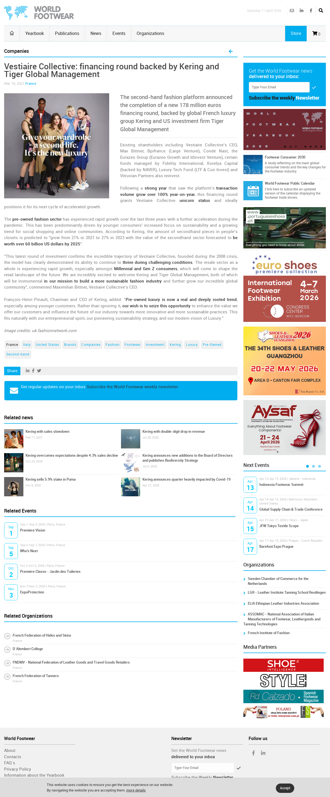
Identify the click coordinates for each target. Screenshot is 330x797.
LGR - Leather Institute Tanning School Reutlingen (287, 592)
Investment (155, 345)
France (30, 83)
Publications (67, 33)
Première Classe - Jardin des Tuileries (50, 571)
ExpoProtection (32, 592)
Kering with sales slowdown (47, 431)
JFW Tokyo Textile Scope (279, 526)
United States (47, 345)
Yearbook (34, 33)
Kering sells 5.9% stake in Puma (51, 479)
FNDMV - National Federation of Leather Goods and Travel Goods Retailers (71, 662)
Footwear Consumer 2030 (285, 157)
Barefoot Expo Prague (276, 546)
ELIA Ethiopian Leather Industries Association (283, 603)
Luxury (192, 345)
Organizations (150, 33)
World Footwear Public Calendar (290, 183)
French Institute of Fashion (269, 633)
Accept (285, 788)
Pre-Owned (212, 345)
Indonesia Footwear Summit (281, 485)
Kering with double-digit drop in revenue (173, 431)
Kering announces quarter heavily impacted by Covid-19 (186, 479)
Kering (175, 345)
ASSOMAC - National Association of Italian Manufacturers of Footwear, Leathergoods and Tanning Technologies (281, 619)
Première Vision (32, 530)
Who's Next (29, 551)
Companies (91, 345)
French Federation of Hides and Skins (42, 635)
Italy (27, 345)
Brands (70, 345)
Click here (272, 189)
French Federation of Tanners (36, 676)
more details (136, 790)
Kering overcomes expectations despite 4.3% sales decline (72, 455)
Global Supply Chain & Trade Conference (291, 509)
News (95, 33)
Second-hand (17, 354)
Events (118, 33)
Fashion (113, 345)
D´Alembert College (28, 649)
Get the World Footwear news (198, 750)
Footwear (133, 345)
